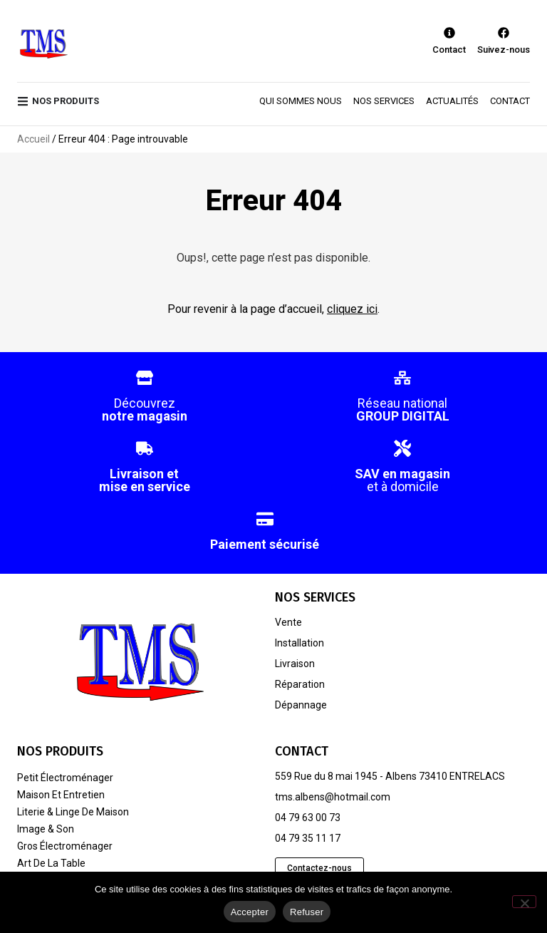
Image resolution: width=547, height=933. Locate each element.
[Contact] (449, 32)
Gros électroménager (65, 846)
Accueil (33, 139)
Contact (449, 49)
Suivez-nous (503, 49)
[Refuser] (524, 901)
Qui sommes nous (300, 101)
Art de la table (51, 863)
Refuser (306, 912)
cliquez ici (352, 309)
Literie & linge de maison (73, 812)
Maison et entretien (61, 794)
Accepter (250, 912)
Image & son (45, 829)
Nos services (384, 101)
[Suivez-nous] (503, 32)
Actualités (452, 101)
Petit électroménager (65, 777)
